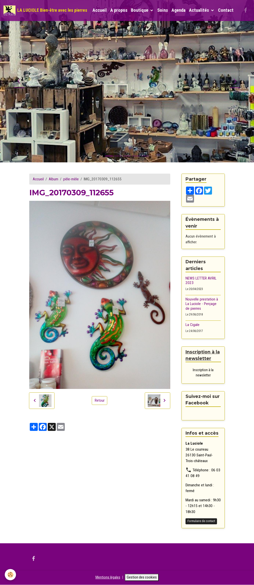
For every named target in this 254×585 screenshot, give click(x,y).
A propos (119, 10)
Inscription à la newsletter (203, 372)
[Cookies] (10, 574)
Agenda (179, 10)
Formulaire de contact (201, 521)
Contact (226, 10)
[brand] (45, 10)
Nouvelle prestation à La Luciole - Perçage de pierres (202, 304)
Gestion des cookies (142, 577)
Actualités (199, 10)
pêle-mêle (71, 179)
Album (53, 179)
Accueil (99, 10)
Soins (162, 10)
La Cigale (193, 324)
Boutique (140, 10)
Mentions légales (107, 577)
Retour (99, 400)
